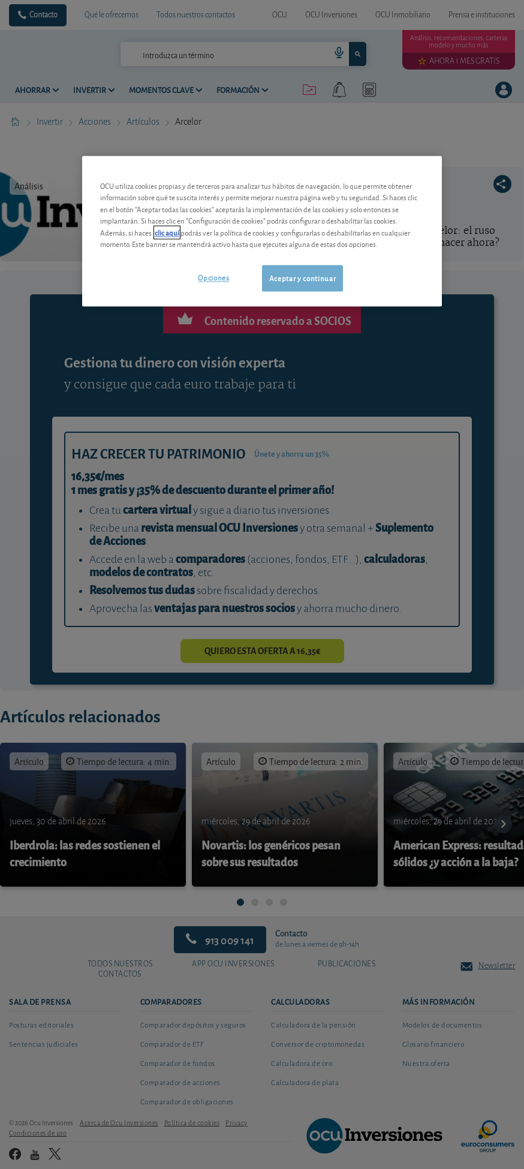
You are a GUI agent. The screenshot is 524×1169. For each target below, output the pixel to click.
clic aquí (167, 232)
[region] (262, 231)
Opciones (213, 277)
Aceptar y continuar (302, 278)
